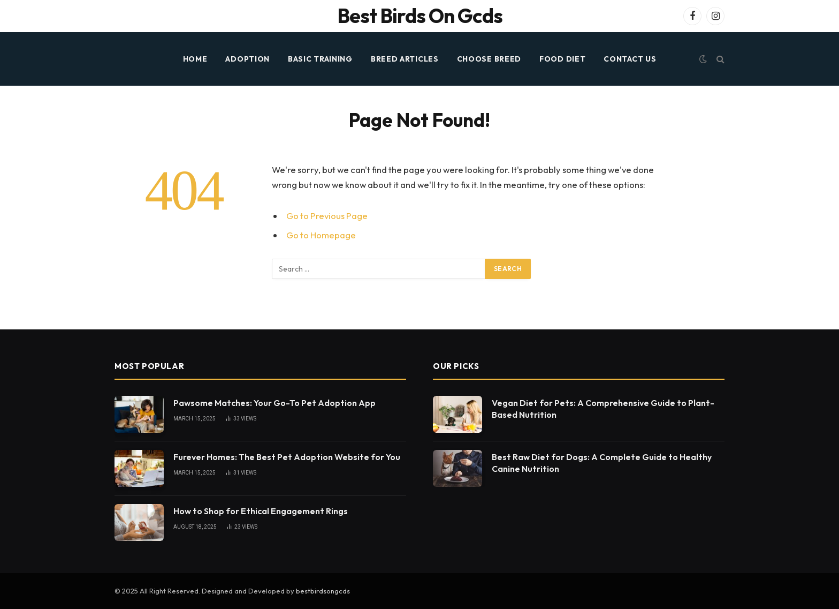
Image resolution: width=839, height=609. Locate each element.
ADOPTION (247, 59)
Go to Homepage (321, 234)
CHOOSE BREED (489, 59)
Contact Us (630, 59)
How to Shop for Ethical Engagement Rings (260, 511)
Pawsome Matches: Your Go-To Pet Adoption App (274, 402)
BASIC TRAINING (320, 59)
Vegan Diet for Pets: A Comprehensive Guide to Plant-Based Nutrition (603, 408)
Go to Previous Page (327, 215)
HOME (195, 59)
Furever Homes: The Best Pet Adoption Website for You (286, 457)
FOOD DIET (562, 59)
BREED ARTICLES (405, 59)
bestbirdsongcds (323, 591)
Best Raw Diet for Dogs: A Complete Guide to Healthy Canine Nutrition (602, 463)
